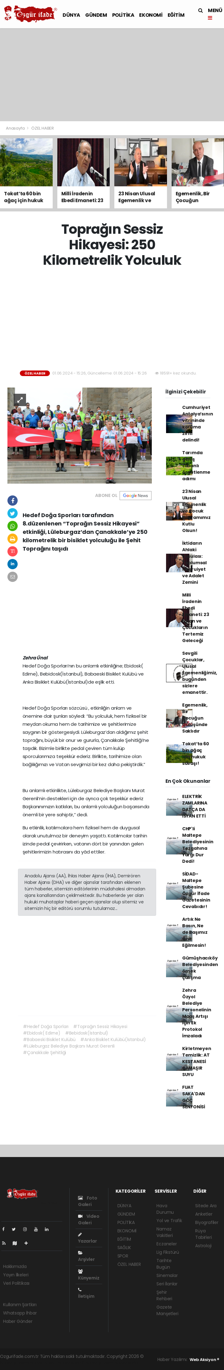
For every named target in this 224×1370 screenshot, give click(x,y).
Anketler (203, 1214)
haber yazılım (99, 1363)
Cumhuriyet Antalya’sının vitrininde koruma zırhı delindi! (197, 423)
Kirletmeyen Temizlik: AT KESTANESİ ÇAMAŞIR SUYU (196, 1061)
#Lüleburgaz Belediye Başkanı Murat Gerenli (69, 1046)
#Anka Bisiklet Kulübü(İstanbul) (113, 1039)
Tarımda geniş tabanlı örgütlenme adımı (196, 466)
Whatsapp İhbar (20, 1313)
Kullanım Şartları (20, 1304)
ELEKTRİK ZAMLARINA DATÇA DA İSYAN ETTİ (194, 806)
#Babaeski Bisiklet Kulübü (49, 1039)
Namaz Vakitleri (164, 1232)
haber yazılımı (14, 1363)
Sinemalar (167, 1275)
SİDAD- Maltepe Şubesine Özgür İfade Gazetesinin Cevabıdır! (196, 890)
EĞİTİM (176, 15)
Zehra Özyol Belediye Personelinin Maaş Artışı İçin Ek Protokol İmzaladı (196, 1013)
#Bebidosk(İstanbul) (86, 1033)
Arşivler (86, 1256)
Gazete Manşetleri (167, 1310)
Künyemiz (88, 1275)
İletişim (86, 1293)
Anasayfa (15, 128)
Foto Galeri (87, 1201)
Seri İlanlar (167, 1284)
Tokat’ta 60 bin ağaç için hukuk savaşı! (195, 753)
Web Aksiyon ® (204, 1360)
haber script (127, 1363)
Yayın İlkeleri (15, 1275)
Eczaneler (166, 1244)
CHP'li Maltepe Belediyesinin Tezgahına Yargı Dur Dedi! (197, 845)
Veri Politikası (16, 1283)
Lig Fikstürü (167, 1252)
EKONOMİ (150, 15)
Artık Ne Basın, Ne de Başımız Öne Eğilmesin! (195, 932)
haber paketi (43, 1363)
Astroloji (203, 1246)
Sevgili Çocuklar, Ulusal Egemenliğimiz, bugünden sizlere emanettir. (199, 672)
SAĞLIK (124, 1247)
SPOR (122, 1256)
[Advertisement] (112, 74)
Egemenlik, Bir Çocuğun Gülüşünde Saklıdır (195, 718)
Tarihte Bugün (164, 1263)
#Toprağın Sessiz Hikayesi (100, 1026)
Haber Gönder (18, 1321)
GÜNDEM (96, 15)
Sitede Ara (206, 1206)
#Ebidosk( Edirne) (41, 1033)
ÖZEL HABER (42, 128)
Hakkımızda (15, 1266)
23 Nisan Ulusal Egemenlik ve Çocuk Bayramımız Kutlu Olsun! (196, 511)
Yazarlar (87, 1238)
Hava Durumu (165, 1209)
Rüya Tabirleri (203, 1234)
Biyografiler (206, 1222)
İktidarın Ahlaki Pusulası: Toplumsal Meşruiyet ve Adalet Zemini (194, 562)
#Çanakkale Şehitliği (44, 1052)
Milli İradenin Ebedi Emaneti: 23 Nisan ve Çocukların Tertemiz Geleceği (195, 618)
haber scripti (71, 1363)
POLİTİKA (123, 15)
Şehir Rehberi (164, 1295)
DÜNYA (71, 15)
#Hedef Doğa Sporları (45, 1026)
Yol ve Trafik (169, 1220)
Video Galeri (88, 1219)
